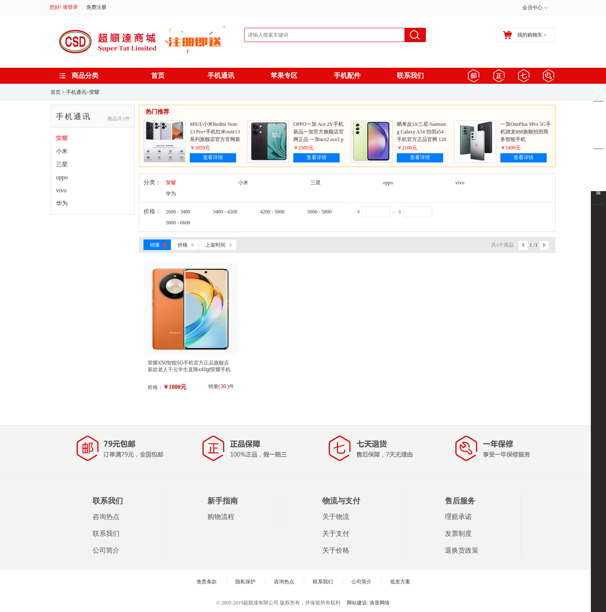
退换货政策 (461, 550)
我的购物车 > (525, 35)
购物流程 (220, 516)
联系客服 (598, 186)
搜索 (414, 35)
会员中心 (532, 8)
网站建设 (357, 603)
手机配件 (347, 75)
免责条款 (207, 582)
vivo (61, 190)
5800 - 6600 (178, 223)
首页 (158, 75)
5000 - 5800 (319, 212)
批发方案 (400, 582)
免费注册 (96, 7)
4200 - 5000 (272, 212)
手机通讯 (220, 75)
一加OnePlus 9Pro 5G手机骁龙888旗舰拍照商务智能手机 (525, 131)
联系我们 (410, 75)
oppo (62, 177)
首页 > (57, 92)
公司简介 (106, 550)
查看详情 (213, 157)
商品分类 (85, 75)
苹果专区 (284, 75)
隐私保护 (245, 582)
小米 (62, 151)
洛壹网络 (379, 603)
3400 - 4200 (225, 212)
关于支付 (335, 533)
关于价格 (335, 550)
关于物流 (335, 516)
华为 (62, 203)
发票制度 (458, 533)
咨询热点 (106, 516)
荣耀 (94, 92)
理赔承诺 (458, 516)
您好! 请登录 (64, 7)
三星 (62, 164)
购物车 (598, 125)
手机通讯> (77, 92)
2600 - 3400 (178, 212)
